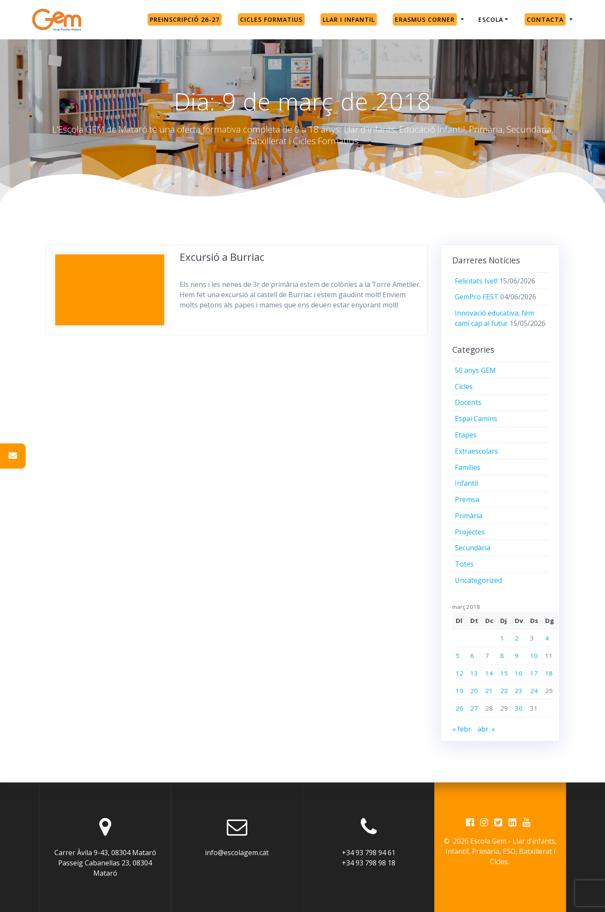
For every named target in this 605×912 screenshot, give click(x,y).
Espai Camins (476, 418)
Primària (468, 515)
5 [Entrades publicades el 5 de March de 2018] (458, 655)
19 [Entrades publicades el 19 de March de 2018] (459, 690)
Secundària (472, 547)
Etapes (466, 435)
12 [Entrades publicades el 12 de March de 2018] (459, 673)
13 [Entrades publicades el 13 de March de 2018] (474, 673)
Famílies (467, 467)
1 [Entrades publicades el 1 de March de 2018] (502, 638)
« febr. (462, 729)
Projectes (470, 532)
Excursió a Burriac (222, 257)
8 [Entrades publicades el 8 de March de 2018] (502, 655)
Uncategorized (478, 580)
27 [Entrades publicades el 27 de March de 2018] (474, 708)
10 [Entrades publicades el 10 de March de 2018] (534, 655)
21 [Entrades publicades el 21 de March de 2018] (489, 690)
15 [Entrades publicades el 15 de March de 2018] (504, 673)
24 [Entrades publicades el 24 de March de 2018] (534, 690)
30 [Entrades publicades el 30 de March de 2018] (518, 708)
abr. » (486, 729)
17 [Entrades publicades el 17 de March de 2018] (534, 673)
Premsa (467, 499)
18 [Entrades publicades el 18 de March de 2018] (549, 673)
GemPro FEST (476, 296)
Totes (464, 564)
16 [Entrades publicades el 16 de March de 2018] (518, 673)
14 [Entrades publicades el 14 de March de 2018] (489, 673)
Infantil (466, 483)
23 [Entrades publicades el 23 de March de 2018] (518, 690)
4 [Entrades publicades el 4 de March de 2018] (547, 638)
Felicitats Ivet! (476, 281)
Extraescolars (476, 451)
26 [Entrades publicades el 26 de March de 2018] (459, 708)
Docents (468, 402)
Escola (490, 19)
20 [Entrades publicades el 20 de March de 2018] (474, 690)
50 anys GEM (475, 370)
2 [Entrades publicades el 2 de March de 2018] (517, 638)
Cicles (464, 386)
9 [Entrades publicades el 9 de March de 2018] (517, 655)
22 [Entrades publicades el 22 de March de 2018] (504, 690)
